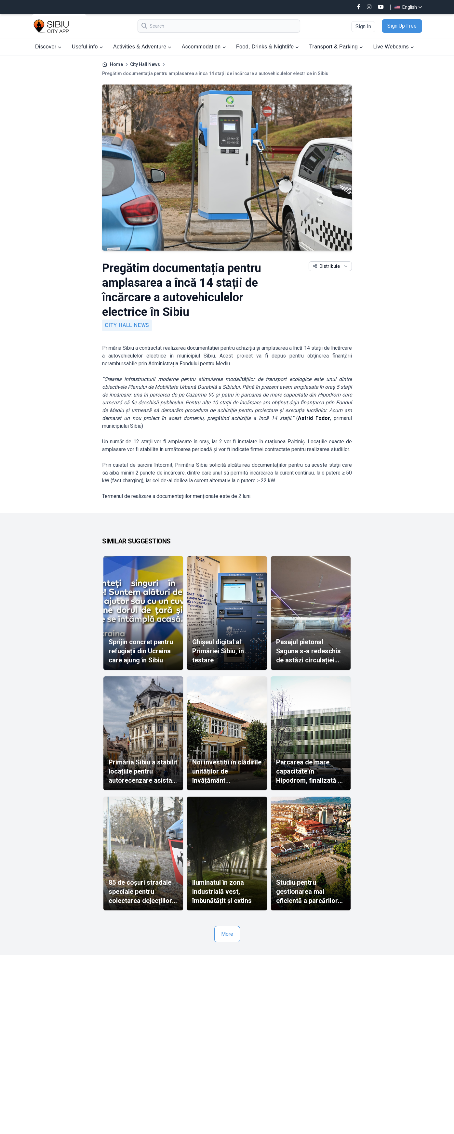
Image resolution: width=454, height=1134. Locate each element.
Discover (48, 46)
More (227, 934)
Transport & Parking (336, 46)
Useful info (87, 46)
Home (116, 64)
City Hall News (145, 64)
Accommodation (204, 46)
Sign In (363, 26)
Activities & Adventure (142, 46)
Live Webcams (393, 46)
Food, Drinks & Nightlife (267, 46)
